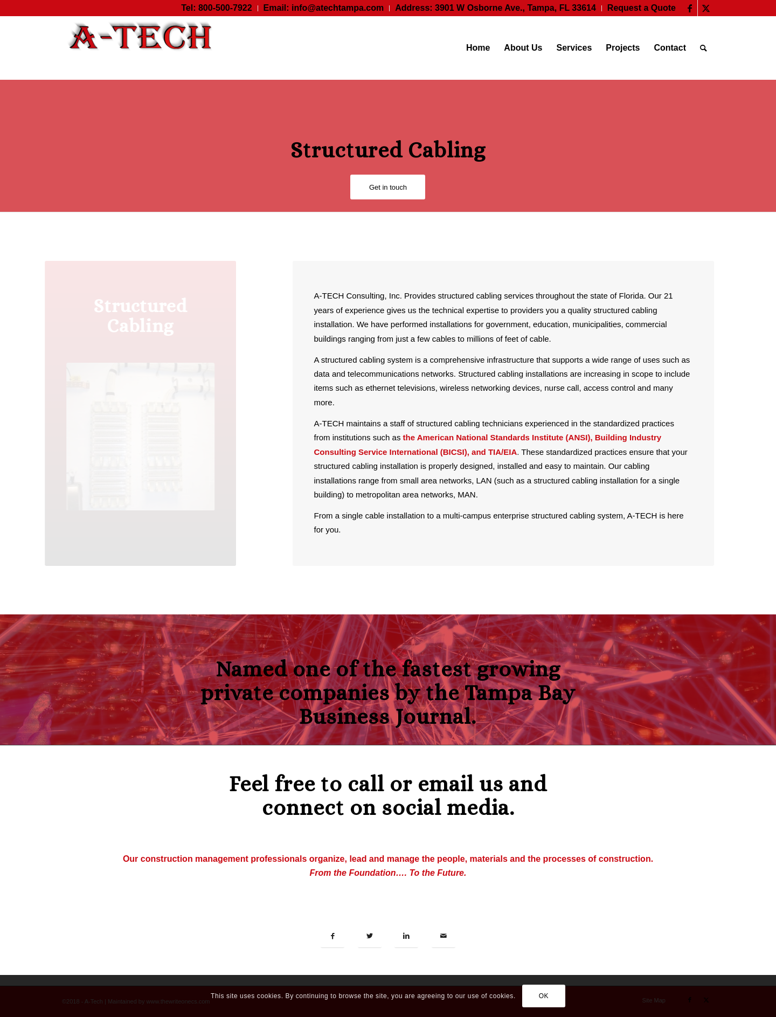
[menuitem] (217, 8)
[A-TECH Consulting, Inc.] (143, 48)
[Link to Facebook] (689, 8)
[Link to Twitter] (706, 8)
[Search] (703, 48)
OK (544, 996)
